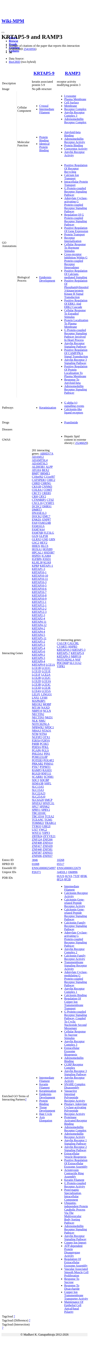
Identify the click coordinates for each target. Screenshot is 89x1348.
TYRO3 (36, 826)
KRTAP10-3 (39, 582)
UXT (35, 829)
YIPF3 (46, 832)
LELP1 (36, 694)
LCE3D (36, 687)
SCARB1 (37, 776)
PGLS (45, 750)
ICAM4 (46, 555)
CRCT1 (36, 493)
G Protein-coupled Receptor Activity (75, 1185)
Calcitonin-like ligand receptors (73, 411)
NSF (78, 659)
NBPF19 (37, 710)
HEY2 (43, 542)
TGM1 (48, 819)
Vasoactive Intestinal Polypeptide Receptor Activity (74, 1095)
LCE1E (46, 671)
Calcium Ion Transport (71, 177)
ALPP (49, 466)
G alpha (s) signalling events (74, 404)
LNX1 (35, 697)
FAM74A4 (38, 529)
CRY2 (42, 496)
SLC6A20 (38, 799)
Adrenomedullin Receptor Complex (75, 120)
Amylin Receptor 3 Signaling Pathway (75, 361)
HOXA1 (37, 549)
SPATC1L (48, 803)
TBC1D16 (38, 816)
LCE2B (36, 677)
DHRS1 (47, 506)
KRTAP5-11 (39, 638)
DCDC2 (36, 506)
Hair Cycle (45, 1113)
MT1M (36, 707)
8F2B (67, 879)
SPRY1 (36, 809)
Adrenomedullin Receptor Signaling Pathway (75, 389)
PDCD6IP (63, 663)
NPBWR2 (38, 727)
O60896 (73, 872)
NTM (35, 733)
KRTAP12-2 (39, 608)
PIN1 (47, 753)
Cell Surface (71, 102)
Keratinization (47, 407)
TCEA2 (49, 816)
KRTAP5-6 (38, 651)
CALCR (62, 643)
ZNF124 (37, 839)
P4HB (35, 743)
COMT (47, 489)
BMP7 (36, 473)
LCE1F (36, 674)
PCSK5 (44, 743)
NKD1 (49, 717)
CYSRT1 (48, 503)
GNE (45, 539)
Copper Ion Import (75, 1242)
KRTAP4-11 (39, 621)
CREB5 (46, 493)
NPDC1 (49, 727)
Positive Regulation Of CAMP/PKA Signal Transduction (76, 353)
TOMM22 (38, 823)
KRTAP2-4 (38, 618)
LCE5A (46, 691)
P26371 (36, 872)
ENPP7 (46, 519)
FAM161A (38, 526)
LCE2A (45, 674)
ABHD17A (46, 453)
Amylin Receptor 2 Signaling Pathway (75, 1148)
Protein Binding (44, 139)
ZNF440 (37, 849)
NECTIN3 (38, 717)
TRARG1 (50, 823)
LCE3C (46, 684)
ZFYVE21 (49, 836)
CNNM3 (47, 486)
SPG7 (35, 806)
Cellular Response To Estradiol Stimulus (75, 313)
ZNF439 (48, 846)
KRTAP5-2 (38, 641)
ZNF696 (37, 856)
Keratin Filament (44, 1086)
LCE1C (46, 668)
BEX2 (45, 470)
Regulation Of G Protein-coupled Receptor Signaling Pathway (75, 219)
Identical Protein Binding (44, 147)
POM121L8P (40, 757)
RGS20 (36, 773)
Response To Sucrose (71, 1280)
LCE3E (46, 687)
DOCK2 (37, 516)
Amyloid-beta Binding (72, 134)
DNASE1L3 (39, 513)
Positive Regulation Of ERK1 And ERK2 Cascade (75, 304)
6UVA (68, 876)
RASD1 (47, 770)
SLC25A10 (38, 796)
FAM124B (44, 522)
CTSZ (50, 499)
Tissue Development (47, 1109)
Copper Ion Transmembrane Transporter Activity (76, 1295)
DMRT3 (37, 509)
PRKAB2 (37, 763)
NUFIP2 (37, 737)
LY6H (43, 697)
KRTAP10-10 (40, 575)
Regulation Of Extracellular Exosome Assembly (76, 1262)
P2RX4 (36, 740)
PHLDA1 (37, 753)
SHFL (47, 783)
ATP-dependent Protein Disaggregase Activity (73, 1250)
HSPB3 (72, 646)
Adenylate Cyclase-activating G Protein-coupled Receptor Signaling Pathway (75, 205)
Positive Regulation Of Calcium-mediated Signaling (75, 274)
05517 (60, 864)
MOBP (47, 704)
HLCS (44, 545)
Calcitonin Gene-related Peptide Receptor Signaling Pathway (75, 914)
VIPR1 (61, 666)
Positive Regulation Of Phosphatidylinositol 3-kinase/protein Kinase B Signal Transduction (76, 289)
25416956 (29, 49)
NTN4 (43, 733)
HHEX (36, 545)
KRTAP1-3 (38, 569)
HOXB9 (47, 549)
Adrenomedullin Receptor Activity (74, 140)
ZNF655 (48, 852)
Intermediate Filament (46, 111)
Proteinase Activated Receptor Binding (75, 1120)
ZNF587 (37, 852)
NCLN (47, 710)
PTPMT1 (45, 766)
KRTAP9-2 (38, 654)
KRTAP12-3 (39, 611)
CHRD (36, 483)
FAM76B (37, 532)
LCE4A (36, 691)
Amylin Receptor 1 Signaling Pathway (75, 1142)
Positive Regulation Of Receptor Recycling (75, 168)
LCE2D (36, 681)
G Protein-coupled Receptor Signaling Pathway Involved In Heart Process (75, 335)
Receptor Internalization (72, 239)
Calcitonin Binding (75, 995)
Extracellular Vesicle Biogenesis (75, 1155)
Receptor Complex (75, 109)
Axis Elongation (45, 1119)
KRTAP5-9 (44, 73)
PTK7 (35, 766)
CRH (35, 496)
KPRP (35, 565)
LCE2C (46, 677)
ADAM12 (38, 456)
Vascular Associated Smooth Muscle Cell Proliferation (76, 1272)
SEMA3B (37, 783)
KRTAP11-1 (39, 602)
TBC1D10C (39, 813)
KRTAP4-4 (38, 631)
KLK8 (47, 562)
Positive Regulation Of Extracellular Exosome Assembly (76, 1163)
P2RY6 (45, 740)
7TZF (76, 876)
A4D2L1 (62, 872)
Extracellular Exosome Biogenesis (71, 1051)
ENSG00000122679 (69, 868)
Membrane (70, 105)
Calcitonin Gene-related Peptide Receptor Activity (74, 903)
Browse (13, 41)
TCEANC (38, 819)
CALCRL (73, 643)
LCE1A (50, 664)
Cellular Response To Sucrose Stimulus (75, 1035)
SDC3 (35, 780)
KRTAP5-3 (38, 644)
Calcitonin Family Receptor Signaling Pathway (75, 926)
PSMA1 (48, 763)
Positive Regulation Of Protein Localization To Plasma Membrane (75, 371)
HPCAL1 (37, 552)
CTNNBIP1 (39, 499)
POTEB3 (37, 760)
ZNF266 (48, 839)
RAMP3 (72, 73)
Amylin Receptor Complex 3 (74, 114)
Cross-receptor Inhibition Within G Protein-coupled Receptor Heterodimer (75, 261)
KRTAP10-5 (39, 585)
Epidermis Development (47, 279)
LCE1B (36, 668)
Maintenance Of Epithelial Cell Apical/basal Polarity (73, 1306)
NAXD (45, 707)
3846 (35, 860)
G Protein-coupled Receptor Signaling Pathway (75, 191)
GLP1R (43, 536)
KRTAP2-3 (38, 615)
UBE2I (46, 826)
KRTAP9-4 (38, 661)
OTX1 (46, 737)
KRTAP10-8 (39, 595)
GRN (52, 539)
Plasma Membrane (75, 99)
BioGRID (14, 61)
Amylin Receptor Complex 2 (74, 950)
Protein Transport (74, 234)
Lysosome (70, 95)
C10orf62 (37, 476)
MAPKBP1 (39, 700)
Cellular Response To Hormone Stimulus (75, 247)
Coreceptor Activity (76, 148)
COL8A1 (37, 489)
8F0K (84, 876)
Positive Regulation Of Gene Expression (76, 229)
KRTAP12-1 (39, 605)
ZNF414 (48, 842)
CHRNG (46, 483)
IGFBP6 (37, 559)
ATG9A (36, 470)
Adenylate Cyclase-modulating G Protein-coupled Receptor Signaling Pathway (75, 979)
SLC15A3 (38, 790)
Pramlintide (71, 422)
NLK (35, 720)
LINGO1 (46, 694)
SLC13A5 (38, 786)
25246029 (81, 443)
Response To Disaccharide (72, 1287)
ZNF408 (37, 842)
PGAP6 (36, 750)
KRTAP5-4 (38, 648)
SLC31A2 (75, 663)
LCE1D (36, 671)
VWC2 (43, 829)
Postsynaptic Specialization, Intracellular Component (73, 1194)
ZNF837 (48, 856)
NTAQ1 (46, 730)
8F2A (60, 879)
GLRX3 (36, 539)
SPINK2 (44, 806)
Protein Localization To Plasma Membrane (76, 323)
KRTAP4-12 (39, 625)
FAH (35, 522)
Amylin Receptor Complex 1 (74, 990)
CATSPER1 (39, 480)
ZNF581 (48, 849)
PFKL (45, 747)
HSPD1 (36, 555)
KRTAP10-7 (39, 592)
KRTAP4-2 (38, 628)
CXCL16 (37, 503)
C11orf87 (49, 476)
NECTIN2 (38, 714)
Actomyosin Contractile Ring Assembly (74, 1173)
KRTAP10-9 (39, 598)
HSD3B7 (49, 552)
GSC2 (35, 542)
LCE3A (46, 681)
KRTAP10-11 (40, 578)
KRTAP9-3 (38, 658)
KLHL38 (37, 562)
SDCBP (44, 780)
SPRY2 (45, 809)
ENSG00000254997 (44, 868)
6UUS (60, 876)
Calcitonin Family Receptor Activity (74, 957)
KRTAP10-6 (39, 588)
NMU (42, 720)
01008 (35, 864)
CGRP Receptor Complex (73, 1066)
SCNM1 (48, 776)
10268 (60, 860)
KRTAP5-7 (63, 653)
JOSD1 (46, 559)
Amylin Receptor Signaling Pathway (75, 345)
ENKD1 (36, 519)
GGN (35, 536)
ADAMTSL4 (40, 460)
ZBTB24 (37, 836)
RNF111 (46, 773)
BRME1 (45, 473)
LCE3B (36, 684)
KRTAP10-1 (39, 572)
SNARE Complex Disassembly (74, 1086)
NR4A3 (36, 730)
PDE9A (36, 747)
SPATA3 (37, 803)
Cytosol (43, 105)
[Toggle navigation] (2, 32)
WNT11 (36, 832)
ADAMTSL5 (40, 463)
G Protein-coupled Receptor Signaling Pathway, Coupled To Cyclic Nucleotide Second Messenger (75, 1020)
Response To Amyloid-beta (72, 381)
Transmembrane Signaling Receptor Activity (75, 965)
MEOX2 (37, 704)
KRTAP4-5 (38, 635)
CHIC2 (51, 480)
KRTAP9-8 (38, 664)
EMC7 (46, 516)
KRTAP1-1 (46, 565)
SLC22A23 (38, 793)
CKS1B (36, 486)
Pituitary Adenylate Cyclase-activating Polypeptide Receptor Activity (75, 1108)
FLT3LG (49, 532)
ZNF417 (37, 846)
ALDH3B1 (38, 466)
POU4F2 (48, 760)
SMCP (48, 799)
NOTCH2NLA (40, 724)
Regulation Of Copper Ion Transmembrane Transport (73, 1003)
